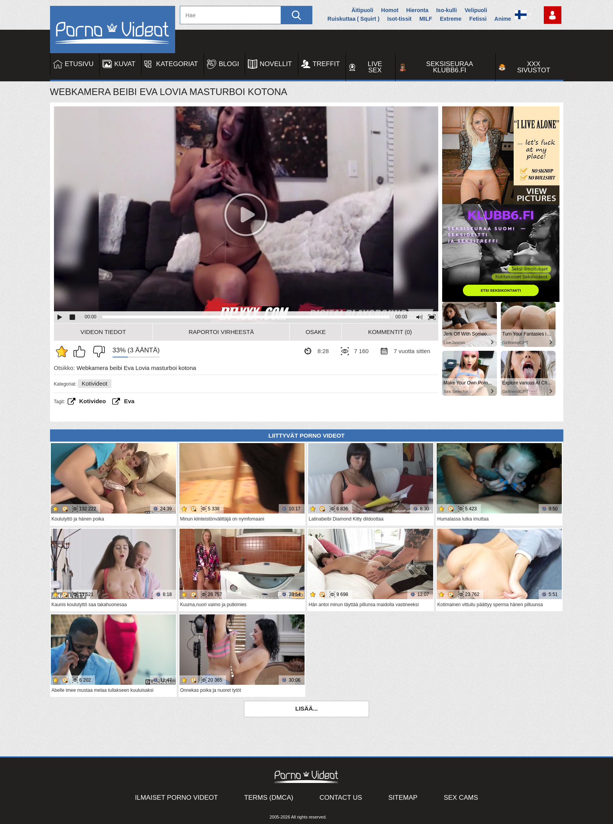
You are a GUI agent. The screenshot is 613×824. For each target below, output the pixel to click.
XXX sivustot (533, 67)
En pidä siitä (97, 351)
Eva (129, 401)
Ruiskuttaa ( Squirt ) (354, 19)
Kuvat (124, 64)
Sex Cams (461, 797)
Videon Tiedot (103, 332)
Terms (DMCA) (269, 797)
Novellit (276, 64)
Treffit (326, 64)
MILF (425, 19)
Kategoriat (177, 64)
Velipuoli (476, 10)
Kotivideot (95, 383)
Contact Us (340, 797)
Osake (316, 332)
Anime (503, 19)
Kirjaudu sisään (552, 15)
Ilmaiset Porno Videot (176, 797)
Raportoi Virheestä (221, 332)
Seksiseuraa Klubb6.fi (449, 67)
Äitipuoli (362, 10)
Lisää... (306, 708)
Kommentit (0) (390, 332)
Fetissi (477, 19)
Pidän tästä (81, 351)
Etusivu (79, 64)
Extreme (450, 19)
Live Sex (375, 67)
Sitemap (403, 797)
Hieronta (417, 10)
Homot (389, 10)
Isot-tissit (399, 19)
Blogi (229, 64)
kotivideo (92, 401)
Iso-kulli (446, 10)
